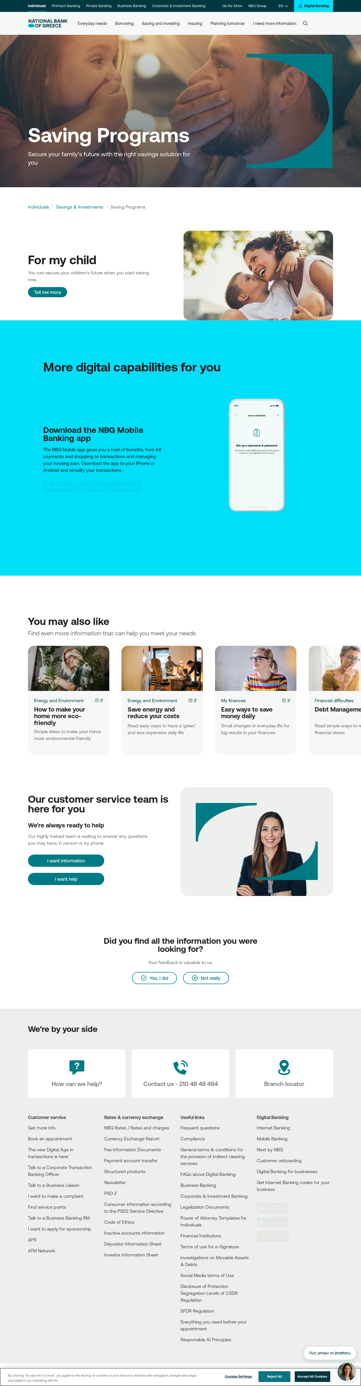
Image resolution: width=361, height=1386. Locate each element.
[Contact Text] (180, 1073)
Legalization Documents (204, 1206)
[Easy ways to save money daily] (255, 668)
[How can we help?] (77, 1073)
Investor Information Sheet (131, 1254)
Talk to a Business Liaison (53, 1185)
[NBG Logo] (48, 23)
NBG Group (257, 6)
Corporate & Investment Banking (178, 6)
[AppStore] (276, 1208)
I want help (66, 878)
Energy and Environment (59, 700)
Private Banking (98, 6)
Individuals (37, 6)
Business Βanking (198, 1185)
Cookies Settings (238, 1377)
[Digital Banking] (313, 6)
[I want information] (66, 861)
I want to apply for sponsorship (59, 1228)
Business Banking (131, 6)
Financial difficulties (334, 700)
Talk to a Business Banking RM (59, 1217)
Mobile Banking (272, 1138)
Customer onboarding (279, 1160)
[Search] (305, 23)
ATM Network (41, 1250)
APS (32, 1239)
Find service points (47, 1206)
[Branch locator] (284, 1073)
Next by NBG (270, 1149)
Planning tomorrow (227, 23)
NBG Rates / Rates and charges (136, 1127)
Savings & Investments (79, 206)
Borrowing (124, 23)
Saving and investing (161, 23)
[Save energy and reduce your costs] (162, 668)
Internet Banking (273, 1127)
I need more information (274, 23)
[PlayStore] (276, 1222)
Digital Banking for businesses (287, 1171)
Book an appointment (50, 1138)
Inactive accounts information (134, 1232)
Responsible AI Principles (205, 1339)
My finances (233, 700)
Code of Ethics (119, 1221)
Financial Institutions (200, 1235)
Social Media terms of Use (207, 1275)
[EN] (283, 6)
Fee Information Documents (132, 1149)
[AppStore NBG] (59, 487)
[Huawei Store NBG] (125, 487)
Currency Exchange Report (131, 1138)
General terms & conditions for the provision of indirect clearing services (212, 1156)
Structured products (124, 1171)
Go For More (232, 6)
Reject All (274, 1377)
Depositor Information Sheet (132, 1243)
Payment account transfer (131, 1160)
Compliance (192, 1138)
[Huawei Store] (276, 1236)
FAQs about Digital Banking (208, 1174)
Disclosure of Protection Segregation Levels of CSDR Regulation (209, 1293)
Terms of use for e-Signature (209, 1246)
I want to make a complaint (55, 1196)
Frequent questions (200, 1127)
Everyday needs (92, 23)
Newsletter (115, 1182)
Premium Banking (66, 6)
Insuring (195, 23)
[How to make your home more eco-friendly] (68, 668)
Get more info (42, 1127)
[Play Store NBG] (92, 487)
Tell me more (47, 292)
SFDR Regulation (197, 1310)
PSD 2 (110, 1193)
